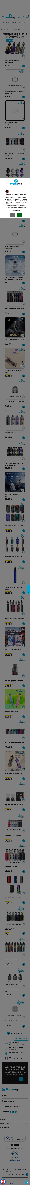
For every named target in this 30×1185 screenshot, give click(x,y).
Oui (19, 215)
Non (13, 215)
